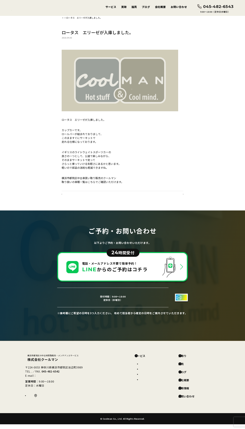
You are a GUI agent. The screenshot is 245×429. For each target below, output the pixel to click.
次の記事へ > (174, 196)
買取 (124, 7)
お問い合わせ (179, 7)
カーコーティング (149, 373)
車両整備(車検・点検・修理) (155, 368)
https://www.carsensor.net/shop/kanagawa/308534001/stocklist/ (101, 186)
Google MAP (46, 401)
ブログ (146, 7)
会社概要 (160, 7)
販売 (134, 7)
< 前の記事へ (70, 196)
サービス (110, 7)
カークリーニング (149, 378)
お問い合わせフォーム (155, 302)
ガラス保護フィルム (150, 384)
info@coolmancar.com (52, 381)
